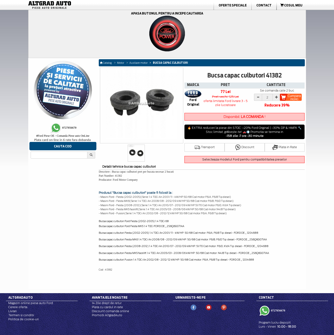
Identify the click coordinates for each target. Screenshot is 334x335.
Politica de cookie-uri (23, 319)
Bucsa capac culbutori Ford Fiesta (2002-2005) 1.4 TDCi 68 (134, 221)
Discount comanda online (110, 311)
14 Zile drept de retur (107, 303)
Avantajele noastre (109, 297)
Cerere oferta (17, 307)
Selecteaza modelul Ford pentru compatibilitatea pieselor (244, 159)
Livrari (12, 311)
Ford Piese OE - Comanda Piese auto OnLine (62, 135)
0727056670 (277, 310)
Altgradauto (20, 297)
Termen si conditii (21, 315)
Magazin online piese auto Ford (30, 303)
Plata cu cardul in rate (107, 307)
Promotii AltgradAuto (107, 315)
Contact (264, 5)
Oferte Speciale (233, 5)
